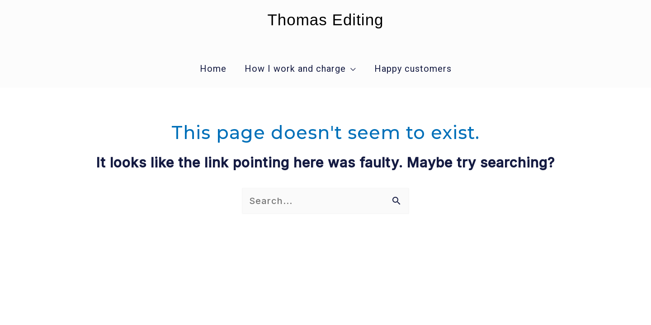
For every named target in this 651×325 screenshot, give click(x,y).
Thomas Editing (325, 19)
